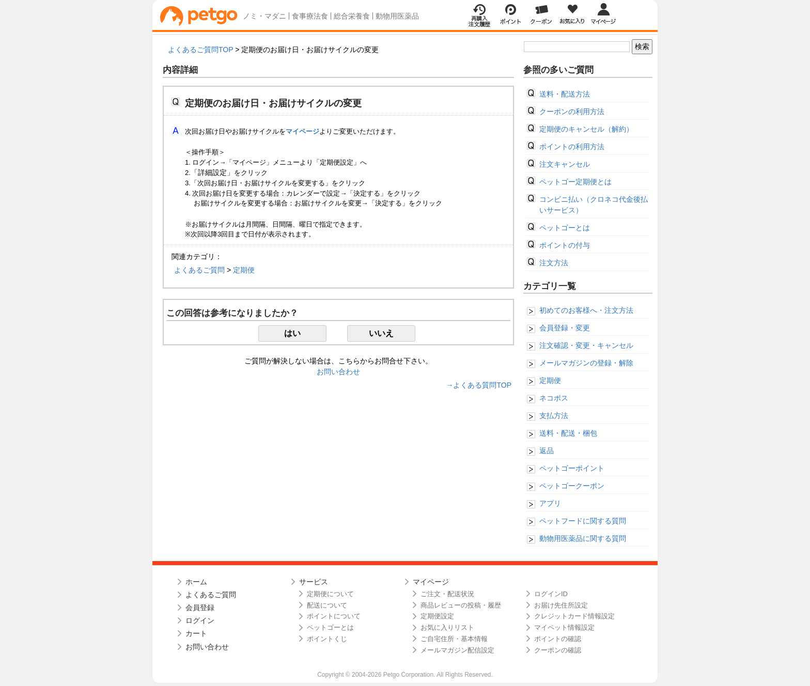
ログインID (551, 594)
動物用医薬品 (397, 16)
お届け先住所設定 (561, 605)
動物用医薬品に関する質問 (582, 538)
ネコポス (553, 398)
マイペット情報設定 (564, 627)
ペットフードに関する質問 (582, 521)
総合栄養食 (352, 16)
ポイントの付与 (564, 245)
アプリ (550, 503)
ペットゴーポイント (571, 468)
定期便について (330, 594)
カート (196, 633)
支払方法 (553, 415)
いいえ (381, 333)
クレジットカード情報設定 (574, 616)
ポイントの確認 (557, 639)
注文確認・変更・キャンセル (586, 345)
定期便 (244, 270)
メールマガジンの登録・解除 (586, 363)
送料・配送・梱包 (568, 433)
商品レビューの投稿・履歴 (460, 605)
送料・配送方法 (564, 94)
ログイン (199, 620)
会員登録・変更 (564, 328)
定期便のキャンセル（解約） (586, 129)
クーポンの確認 (557, 650)
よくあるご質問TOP (200, 49)
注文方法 (553, 263)
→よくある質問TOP (478, 385)
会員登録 (199, 607)
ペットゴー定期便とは (575, 182)
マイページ (431, 582)
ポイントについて (334, 616)
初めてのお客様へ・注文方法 (586, 310)
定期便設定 (437, 616)
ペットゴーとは (564, 228)
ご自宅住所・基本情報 (454, 639)
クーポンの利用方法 (571, 111)
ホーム (196, 582)
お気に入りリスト (447, 627)
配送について (327, 605)
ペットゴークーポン (571, 486)
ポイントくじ (327, 639)
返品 (546, 450)
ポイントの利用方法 (571, 146)
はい (292, 333)
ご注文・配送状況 (447, 594)
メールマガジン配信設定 (457, 650)
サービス (313, 582)
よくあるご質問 (199, 270)
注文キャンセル (564, 164)
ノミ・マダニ (264, 16)
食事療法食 (310, 16)
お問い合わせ (338, 372)
